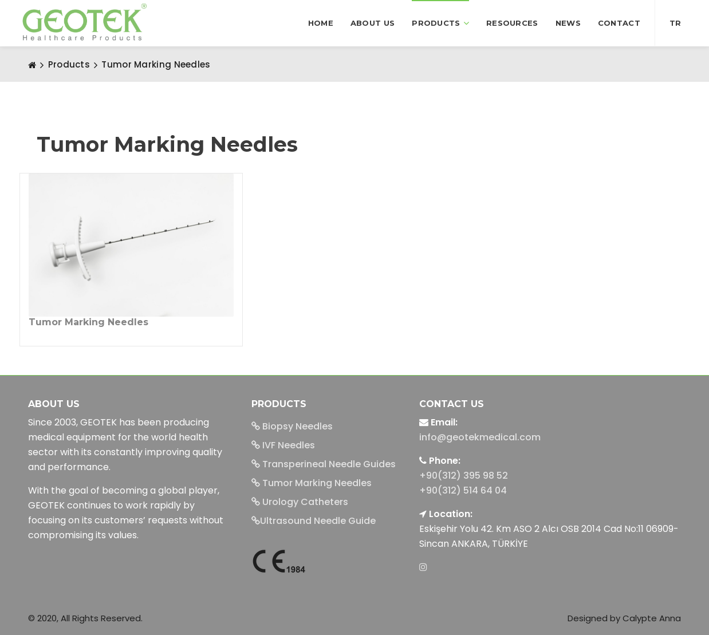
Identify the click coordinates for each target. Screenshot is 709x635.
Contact (619, 22)
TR (675, 22)
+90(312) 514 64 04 (463, 490)
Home (320, 22)
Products (440, 23)
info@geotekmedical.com (480, 437)
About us (372, 22)
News (568, 22)
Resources (512, 22)
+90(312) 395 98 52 (463, 475)
